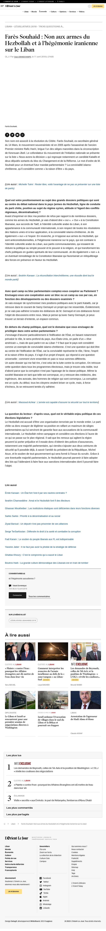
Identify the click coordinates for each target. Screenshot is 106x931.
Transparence (11, 877)
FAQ (73, 880)
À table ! (60, 1)
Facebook (47, 888)
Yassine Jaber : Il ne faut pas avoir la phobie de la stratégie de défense (44, 554)
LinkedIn (46, 918)
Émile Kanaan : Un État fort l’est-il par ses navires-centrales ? (39, 496)
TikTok (45, 903)
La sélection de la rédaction (50, 865)
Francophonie (11, 880)
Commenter (23, 606)
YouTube (46, 899)
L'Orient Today (27, 1)
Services (72, 12)
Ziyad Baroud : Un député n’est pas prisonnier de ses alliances (39, 531)
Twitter (46, 891)
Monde (34, 12)
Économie (43, 11)
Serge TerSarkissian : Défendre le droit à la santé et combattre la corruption (46, 539)
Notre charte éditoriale (14, 874)
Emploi (74, 874)
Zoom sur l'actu (46, 862)
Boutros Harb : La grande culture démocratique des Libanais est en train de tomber (51, 570)
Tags (73, 883)
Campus (43, 871)
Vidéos (81, 12)
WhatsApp (47, 914)
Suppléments (77, 871)
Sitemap (75, 877)
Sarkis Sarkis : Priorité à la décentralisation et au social (35, 524)
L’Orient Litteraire (45, 1)
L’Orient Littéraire (79, 893)
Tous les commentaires (53, 606)
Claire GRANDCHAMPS (24, 56)
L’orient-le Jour (11, 1)
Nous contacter (78, 859)
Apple (45, 906)
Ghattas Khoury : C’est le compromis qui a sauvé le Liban (37, 562)
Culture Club (45, 868)
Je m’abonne (97, 6)
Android (46, 910)
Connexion (89, 6)
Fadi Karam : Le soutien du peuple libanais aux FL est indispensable (43, 547)
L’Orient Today (77, 896)
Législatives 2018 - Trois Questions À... (39, 26)
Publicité (75, 868)
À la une (43, 859)
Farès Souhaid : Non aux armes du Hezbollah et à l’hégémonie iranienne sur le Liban (54, 834)
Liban (26, 12)
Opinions (63, 12)
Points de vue (10, 868)
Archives (75, 886)
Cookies (75, 862)
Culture (53, 12)
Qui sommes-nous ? (79, 856)
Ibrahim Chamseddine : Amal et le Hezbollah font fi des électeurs (41, 504)
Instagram (47, 895)
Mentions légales (78, 865)
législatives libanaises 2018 (26, 631)
